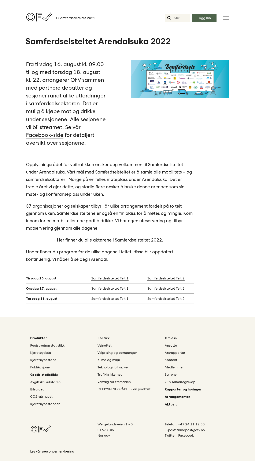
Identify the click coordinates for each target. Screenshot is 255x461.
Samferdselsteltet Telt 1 (110, 278)
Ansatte (171, 345)
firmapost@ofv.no (191, 430)
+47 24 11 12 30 (191, 424)
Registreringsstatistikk (47, 345)
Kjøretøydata (40, 352)
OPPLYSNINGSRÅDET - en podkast (124, 389)
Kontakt (171, 360)
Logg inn (204, 18)
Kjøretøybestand (43, 360)
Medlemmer (174, 367)
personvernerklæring (58, 451)
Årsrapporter (175, 352)
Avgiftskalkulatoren (45, 382)
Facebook (186, 435)
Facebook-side (44, 135)
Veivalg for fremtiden (114, 382)
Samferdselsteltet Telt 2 (166, 278)
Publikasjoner (40, 367)
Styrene (171, 374)
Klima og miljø (108, 360)
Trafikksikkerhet (109, 374)
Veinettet (104, 345)
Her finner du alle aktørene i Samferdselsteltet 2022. (110, 240)
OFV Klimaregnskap (180, 382)
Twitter (171, 435)
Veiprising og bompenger (117, 352)
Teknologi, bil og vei (113, 367)
